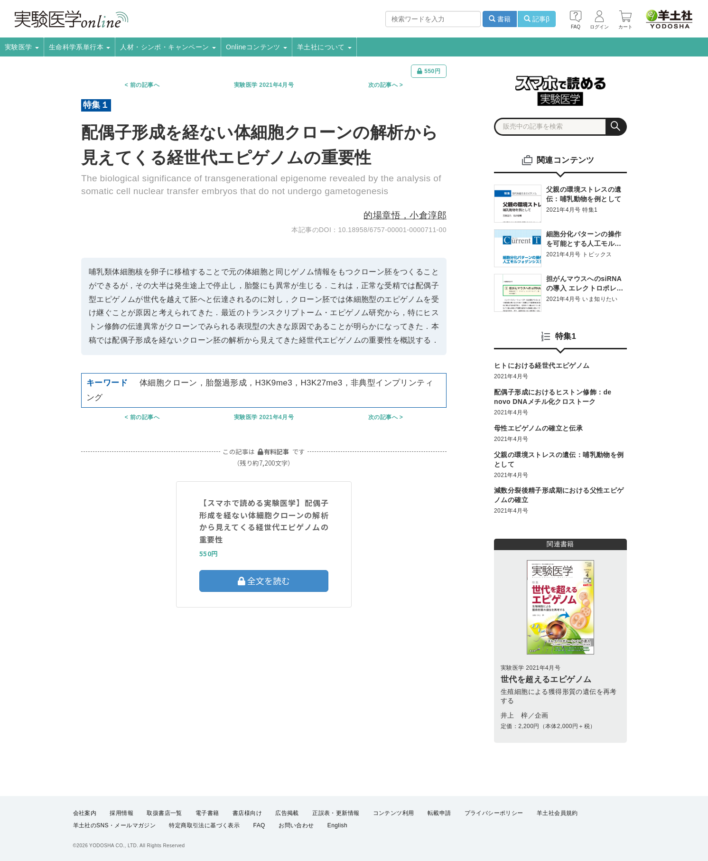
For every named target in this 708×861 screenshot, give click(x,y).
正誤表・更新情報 (335, 813)
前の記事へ (144, 85)
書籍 (500, 19)
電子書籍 (207, 813)
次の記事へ (383, 85)
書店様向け (247, 813)
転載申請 (439, 813)
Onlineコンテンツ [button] (256, 47)
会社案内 (85, 813)
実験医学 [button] (22, 47)
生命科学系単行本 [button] (80, 47)
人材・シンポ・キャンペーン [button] (168, 47)
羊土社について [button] (324, 47)
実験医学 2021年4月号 (264, 85)
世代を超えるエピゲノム (546, 679)
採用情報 (121, 813)
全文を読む (264, 580)
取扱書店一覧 (164, 813)
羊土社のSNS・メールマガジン (114, 826)
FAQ (259, 826)
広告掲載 (287, 813)
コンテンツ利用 (393, 813)
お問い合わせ (296, 826)
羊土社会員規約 (557, 813)
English (337, 826)
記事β (537, 19)
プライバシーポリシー (494, 813)
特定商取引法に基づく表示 (204, 826)
